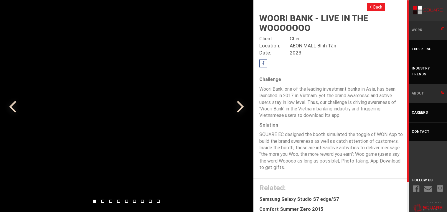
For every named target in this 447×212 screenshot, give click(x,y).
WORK (428, 29)
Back (376, 7)
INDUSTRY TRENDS (421, 71)
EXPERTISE (421, 49)
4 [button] (118, 201)
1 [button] (94, 201)
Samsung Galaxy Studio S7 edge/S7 (299, 199)
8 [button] (150, 201)
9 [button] (158, 201)
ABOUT (428, 93)
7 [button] (142, 201)
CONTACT (421, 132)
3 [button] (110, 201)
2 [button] (102, 201)
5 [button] (126, 201)
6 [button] (134, 201)
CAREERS (420, 113)
